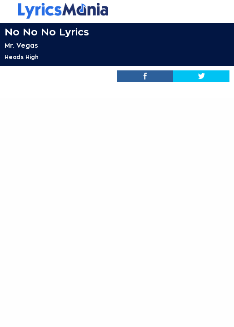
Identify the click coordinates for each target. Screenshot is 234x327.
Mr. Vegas (21, 45)
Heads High (22, 57)
